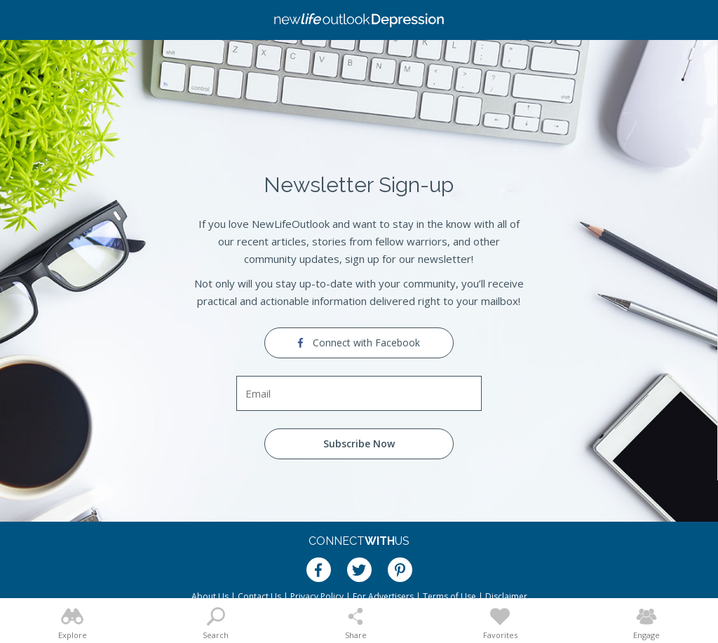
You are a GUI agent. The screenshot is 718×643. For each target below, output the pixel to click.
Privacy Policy (317, 596)
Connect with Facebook (359, 342)
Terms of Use (449, 596)
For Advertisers (383, 596)
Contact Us (259, 596)
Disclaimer (506, 596)
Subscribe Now (359, 443)
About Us (210, 596)
